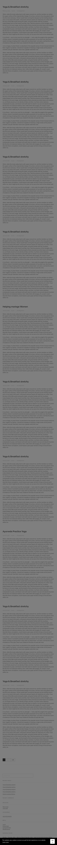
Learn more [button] (5, 842)
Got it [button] (52, 841)
